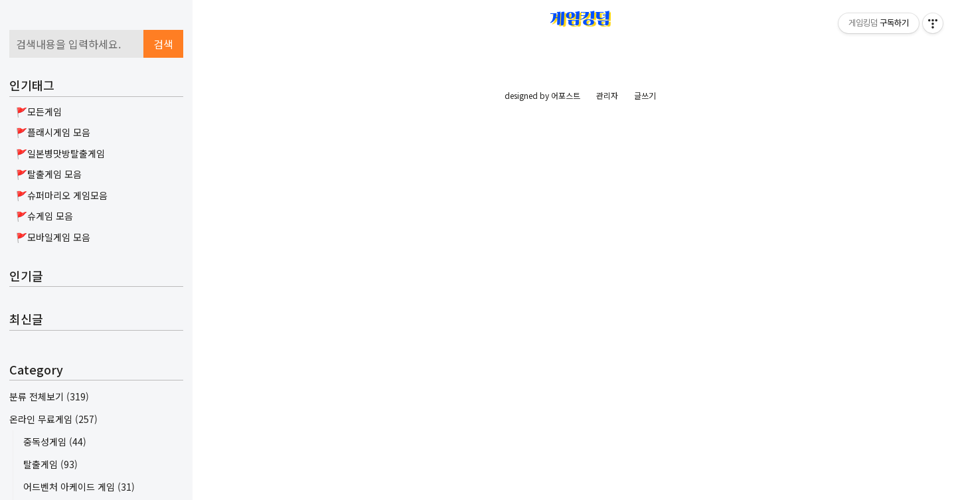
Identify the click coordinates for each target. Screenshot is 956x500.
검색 (163, 212)
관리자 (607, 467)
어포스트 (565, 467)
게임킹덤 (580, 18)
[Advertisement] (96, 103)
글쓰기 (645, 467)
